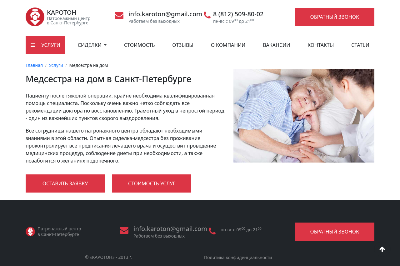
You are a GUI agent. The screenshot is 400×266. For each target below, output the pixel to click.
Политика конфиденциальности (238, 257)
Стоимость (139, 45)
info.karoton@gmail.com (165, 14)
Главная (34, 65)
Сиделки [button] (90, 45)
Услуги (56, 65)
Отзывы (182, 45)
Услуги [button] (45, 45)
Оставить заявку (65, 183)
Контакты (321, 45)
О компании (228, 45)
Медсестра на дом (88, 65)
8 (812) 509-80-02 (238, 14)
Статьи (360, 45)
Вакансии (276, 45)
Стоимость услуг (151, 183)
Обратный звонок (334, 16)
